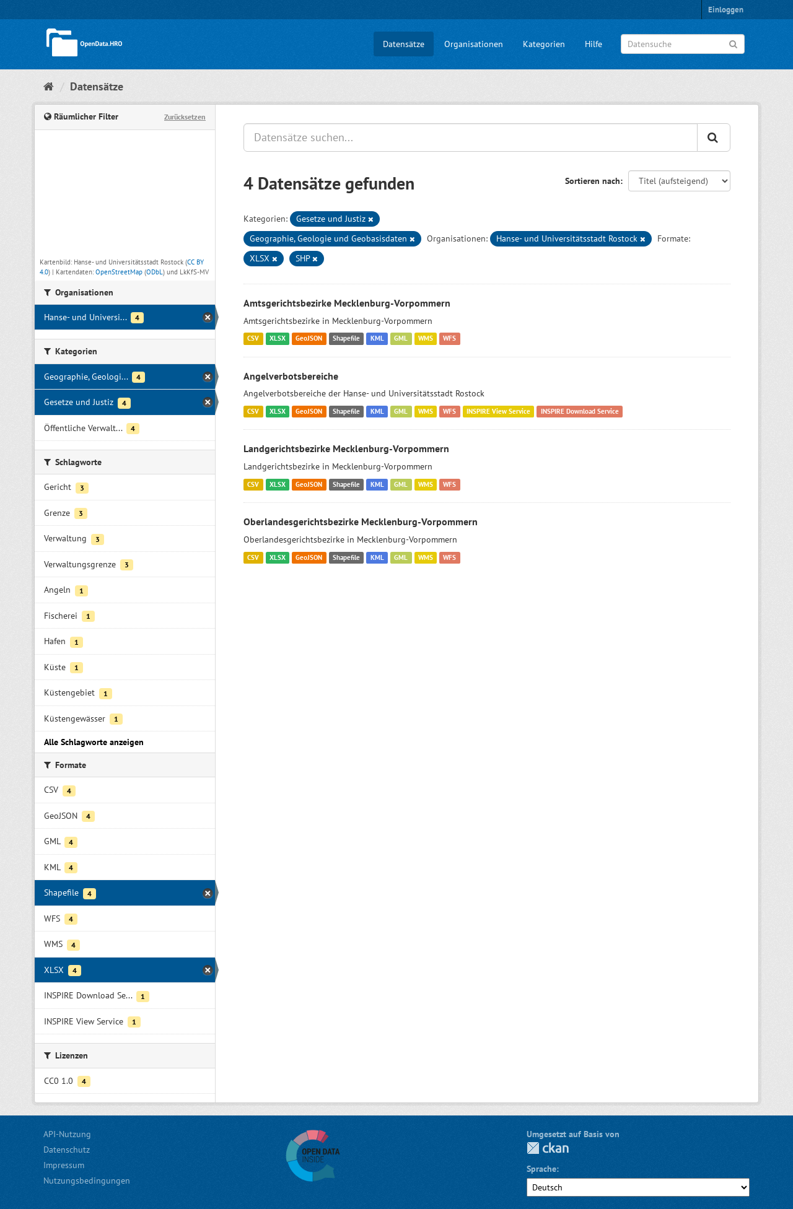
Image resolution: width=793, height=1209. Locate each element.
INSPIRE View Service (498, 411)
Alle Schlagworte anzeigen (94, 742)
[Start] (48, 86)
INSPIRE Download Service (580, 411)
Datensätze (403, 44)
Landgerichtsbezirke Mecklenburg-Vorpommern (346, 448)
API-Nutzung (67, 1134)
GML (401, 338)
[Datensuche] (683, 44)
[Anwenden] (733, 43)
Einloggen (725, 9)
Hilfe (593, 44)
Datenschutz (66, 1149)
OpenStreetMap (118, 272)
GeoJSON (309, 338)
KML (377, 338)
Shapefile (346, 338)
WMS (425, 338)
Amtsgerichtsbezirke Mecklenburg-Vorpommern (346, 303)
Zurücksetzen (185, 116)
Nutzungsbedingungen (86, 1180)
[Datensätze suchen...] (470, 137)
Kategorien (544, 44)
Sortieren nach (592, 180)
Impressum (63, 1165)
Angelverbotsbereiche (290, 376)
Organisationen (473, 44)
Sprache (541, 1168)
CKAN (548, 1147)
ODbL (154, 272)
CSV (253, 338)
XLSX (277, 338)
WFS (449, 338)
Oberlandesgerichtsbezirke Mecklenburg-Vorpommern (360, 521)
